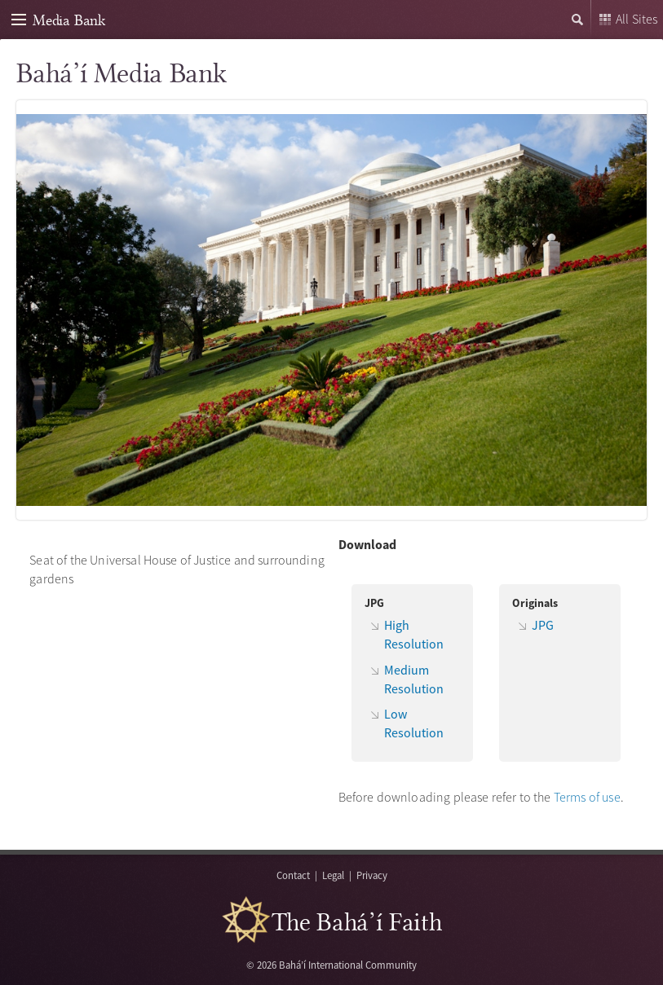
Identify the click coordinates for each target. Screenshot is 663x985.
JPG (543, 625)
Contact (293, 875)
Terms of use (587, 797)
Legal (333, 875)
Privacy (371, 875)
